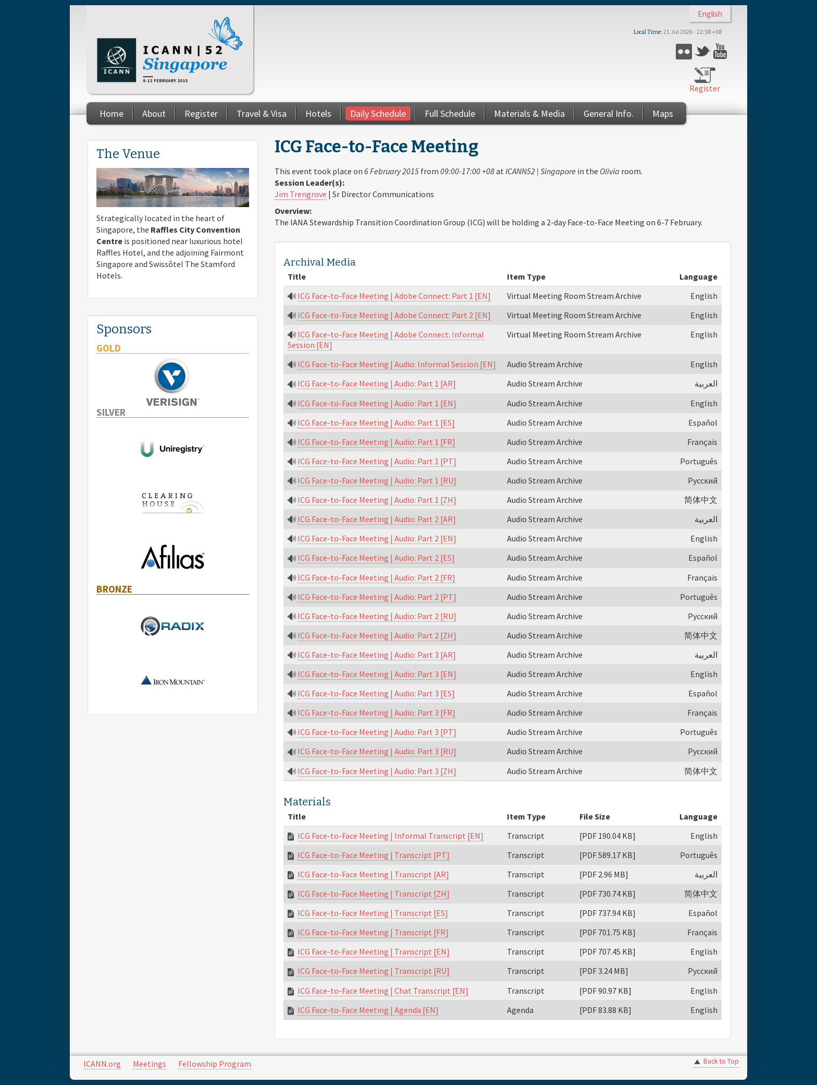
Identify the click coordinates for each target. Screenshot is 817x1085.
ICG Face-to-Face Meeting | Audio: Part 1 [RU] (377, 480)
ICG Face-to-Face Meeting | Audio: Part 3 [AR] (377, 654)
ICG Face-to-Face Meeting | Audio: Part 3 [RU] (377, 751)
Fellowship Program (214, 1063)
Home (111, 113)
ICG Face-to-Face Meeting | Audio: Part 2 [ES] (376, 557)
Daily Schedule (378, 113)
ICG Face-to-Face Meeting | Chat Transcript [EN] (383, 990)
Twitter (703, 51)
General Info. (609, 113)
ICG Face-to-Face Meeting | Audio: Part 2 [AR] (377, 519)
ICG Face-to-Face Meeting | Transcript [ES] (373, 913)
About (154, 113)
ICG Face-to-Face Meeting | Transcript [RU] (374, 971)
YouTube (721, 51)
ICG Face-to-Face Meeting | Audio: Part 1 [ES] (376, 422)
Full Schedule (450, 113)
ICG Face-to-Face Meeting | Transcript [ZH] (374, 893)
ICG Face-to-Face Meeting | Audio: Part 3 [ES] (376, 693)
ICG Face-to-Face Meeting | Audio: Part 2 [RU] (377, 616)
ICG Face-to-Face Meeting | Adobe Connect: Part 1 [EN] (394, 296)
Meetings (149, 1063)
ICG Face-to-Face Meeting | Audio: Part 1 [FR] (376, 442)
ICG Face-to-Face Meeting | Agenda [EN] (368, 1010)
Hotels (318, 113)
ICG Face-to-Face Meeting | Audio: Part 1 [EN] (377, 403)
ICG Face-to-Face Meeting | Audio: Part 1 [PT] (377, 461)
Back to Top (721, 1061)
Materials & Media (529, 113)
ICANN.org (102, 1063)
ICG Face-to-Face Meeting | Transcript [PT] (374, 855)
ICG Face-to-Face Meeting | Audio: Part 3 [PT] (377, 732)
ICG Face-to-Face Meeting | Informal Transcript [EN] (391, 835)
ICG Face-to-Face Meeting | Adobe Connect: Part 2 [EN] (394, 315)
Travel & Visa (262, 113)
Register (704, 88)
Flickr (684, 51)
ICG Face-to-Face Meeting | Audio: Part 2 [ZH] (377, 635)
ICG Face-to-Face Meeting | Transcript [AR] (373, 874)
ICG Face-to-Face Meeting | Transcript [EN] (374, 951)
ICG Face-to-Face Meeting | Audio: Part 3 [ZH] (377, 771)
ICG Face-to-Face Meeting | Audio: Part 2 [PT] (377, 597)
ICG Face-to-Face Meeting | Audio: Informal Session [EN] (397, 364)
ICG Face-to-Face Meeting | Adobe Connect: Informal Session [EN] (386, 339)
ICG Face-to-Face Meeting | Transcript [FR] (373, 932)
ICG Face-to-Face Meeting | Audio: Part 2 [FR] (376, 577)
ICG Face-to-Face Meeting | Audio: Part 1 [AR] (377, 383)
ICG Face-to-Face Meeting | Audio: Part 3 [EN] (377, 674)
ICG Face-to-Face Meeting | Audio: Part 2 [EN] (377, 538)
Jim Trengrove (301, 194)
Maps (662, 113)
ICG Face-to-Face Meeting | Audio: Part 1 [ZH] (377, 500)
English (710, 14)
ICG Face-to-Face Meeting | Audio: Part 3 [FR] (376, 712)
